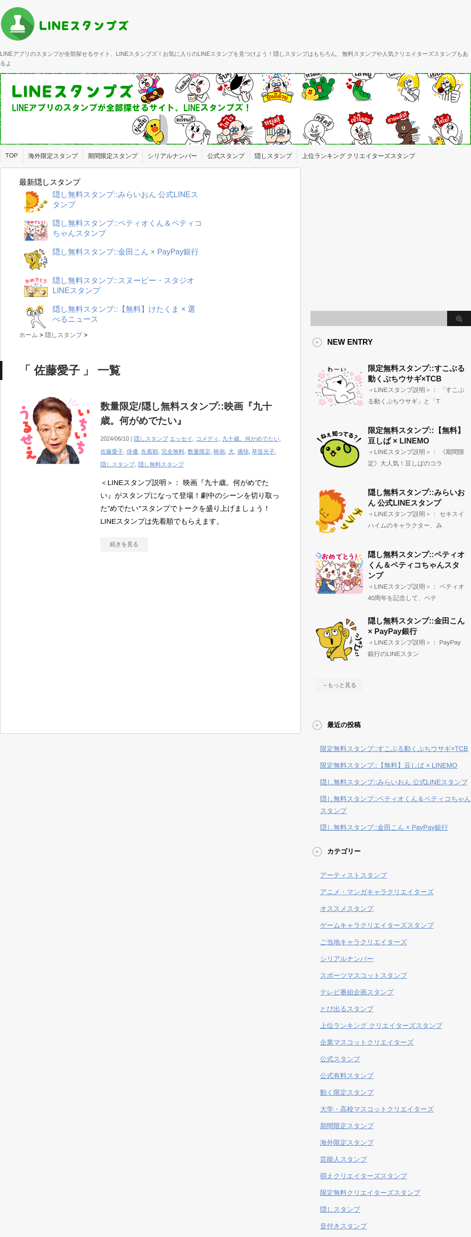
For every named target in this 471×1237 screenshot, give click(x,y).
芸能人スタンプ (343, 1159)
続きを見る (124, 544)
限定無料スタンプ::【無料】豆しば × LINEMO (388, 765)
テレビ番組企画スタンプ (357, 992)
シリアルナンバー (172, 155)
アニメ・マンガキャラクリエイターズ (377, 892)
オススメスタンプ (347, 908)
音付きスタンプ (343, 1226)
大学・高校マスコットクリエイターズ (377, 1109)
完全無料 (172, 451)
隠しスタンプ (273, 155)
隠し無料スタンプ (161, 464)
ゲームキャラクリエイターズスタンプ (377, 925)
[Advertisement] (99, 647)
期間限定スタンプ (113, 155)
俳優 (132, 451)
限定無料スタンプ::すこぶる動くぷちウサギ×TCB (394, 748)
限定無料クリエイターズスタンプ (370, 1192)
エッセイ (181, 438)
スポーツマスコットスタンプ (363, 975)
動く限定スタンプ (347, 1092)
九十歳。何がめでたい (250, 438)
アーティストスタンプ (353, 875)
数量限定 (199, 451)
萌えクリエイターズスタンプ (363, 1176)
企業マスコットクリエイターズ (367, 1042)
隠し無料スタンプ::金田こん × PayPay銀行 (384, 827)
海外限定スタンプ (53, 155)
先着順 (149, 451)
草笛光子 (263, 451)
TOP (11, 155)
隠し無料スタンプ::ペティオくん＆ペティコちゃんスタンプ (416, 565)
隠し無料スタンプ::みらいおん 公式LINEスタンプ (394, 782)
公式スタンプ (226, 155)
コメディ (207, 438)
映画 (219, 451)
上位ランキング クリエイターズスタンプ (359, 155)
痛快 (243, 451)
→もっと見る (339, 685)
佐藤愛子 (111, 451)
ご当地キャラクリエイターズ (363, 942)
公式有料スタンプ (347, 1075)
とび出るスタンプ (347, 1009)
